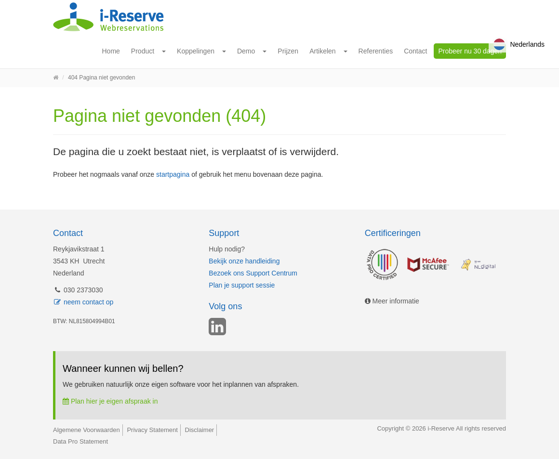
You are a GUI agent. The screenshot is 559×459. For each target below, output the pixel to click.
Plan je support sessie (242, 285)
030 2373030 (78, 290)
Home (111, 51)
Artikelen (322, 51)
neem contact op (83, 302)
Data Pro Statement (80, 441)
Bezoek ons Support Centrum (253, 273)
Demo (246, 51)
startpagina (172, 174)
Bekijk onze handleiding (244, 261)
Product (142, 51)
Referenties (376, 51)
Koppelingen (195, 51)
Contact (415, 51)
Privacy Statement (152, 429)
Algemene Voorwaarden (86, 429)
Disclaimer (199, 429)
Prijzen (288, 51)
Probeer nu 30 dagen (470, 51)
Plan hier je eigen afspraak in (110, 401)
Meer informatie (392, 301)
